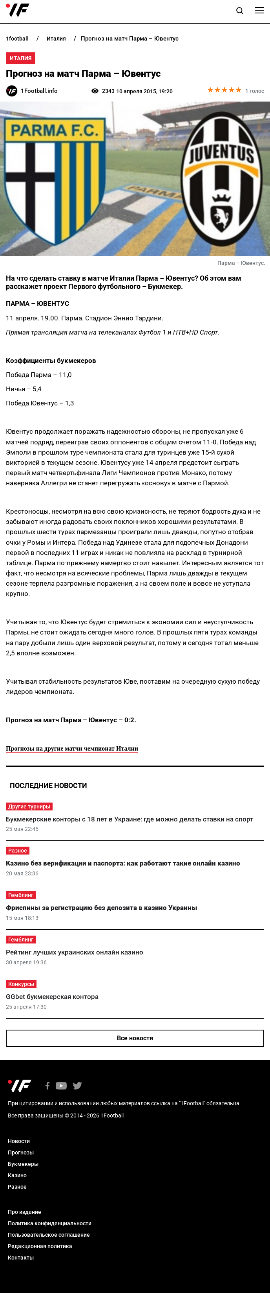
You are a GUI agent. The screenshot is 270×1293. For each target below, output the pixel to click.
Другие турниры (29, 806)
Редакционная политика (40, 1246)
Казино (17, 1175)
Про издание (24, 1212)
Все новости (135, 1038)
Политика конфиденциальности (49, 1223)
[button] (239, 12)
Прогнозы (21, 1152)
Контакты (21, 1257)
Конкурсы (21, 984)
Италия (20, 58)
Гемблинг (20, 895)
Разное (17, 850)
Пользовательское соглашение (49, 1235)
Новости (19, 1141)
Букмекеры (23, 1164)
